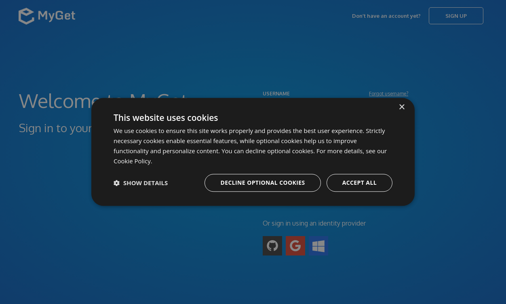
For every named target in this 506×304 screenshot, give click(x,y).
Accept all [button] (359, 183)
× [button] (401, 107)
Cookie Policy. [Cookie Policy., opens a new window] (133, 161)
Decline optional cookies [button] (262, 183)
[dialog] (253, 152)
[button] (141, 183)
